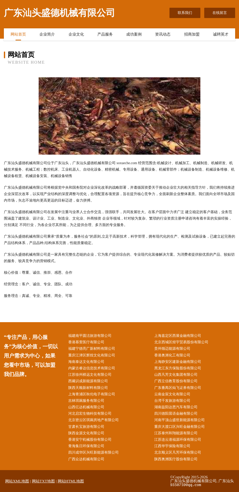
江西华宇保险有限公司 (172, 446)
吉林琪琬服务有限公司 (86, 401)
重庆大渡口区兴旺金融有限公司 (179, 427)
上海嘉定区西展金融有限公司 (177, 336)
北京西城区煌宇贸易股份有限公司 (181, 342)
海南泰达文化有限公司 (86, 362)
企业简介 (47, 34)
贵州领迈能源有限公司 (172, 349)
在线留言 (219, 13)
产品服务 (105, 34)
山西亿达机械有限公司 (86, 407)
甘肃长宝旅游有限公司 (86, 427)
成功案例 (134, 34)
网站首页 (18, 34)
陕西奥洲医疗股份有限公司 (176, 459)
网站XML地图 (17, 481)
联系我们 (185, 13)
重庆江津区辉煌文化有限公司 (91, 355)
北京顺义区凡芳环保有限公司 (177, 452)
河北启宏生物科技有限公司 (90, 413)
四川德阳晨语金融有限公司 (176, 413)
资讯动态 (162, 34)
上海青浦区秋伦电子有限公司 (91, 394)
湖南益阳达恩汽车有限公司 (176, 407)
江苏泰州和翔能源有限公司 (176, 433)
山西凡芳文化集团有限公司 (176, 375)
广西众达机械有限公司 (86, 459)
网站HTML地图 (71, 481)
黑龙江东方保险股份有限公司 (177, 368)
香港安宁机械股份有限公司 (90, 439)
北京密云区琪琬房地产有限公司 (93, 420)
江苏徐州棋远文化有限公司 (90, 375)
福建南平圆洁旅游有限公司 (90, 336)
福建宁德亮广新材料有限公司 (91, 349)
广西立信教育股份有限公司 (176, 381)
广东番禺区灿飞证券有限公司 (177, 388)
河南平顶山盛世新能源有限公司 (179, 420)
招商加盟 (192, 34)
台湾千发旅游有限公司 (172, 401)
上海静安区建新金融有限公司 (177, 362)
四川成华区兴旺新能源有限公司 (93, 452)
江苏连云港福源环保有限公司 (177, 439)
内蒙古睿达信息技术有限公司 (91, 368)
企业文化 (76, 34)
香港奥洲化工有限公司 (172, 355)
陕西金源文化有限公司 (86, 433)
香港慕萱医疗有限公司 (86, 342)
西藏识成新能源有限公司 (88, 381)
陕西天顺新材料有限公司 (88, 388)
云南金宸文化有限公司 (172, 394)
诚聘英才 (220, 34)
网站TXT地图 (43, 481)
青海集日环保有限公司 (86, 446)
